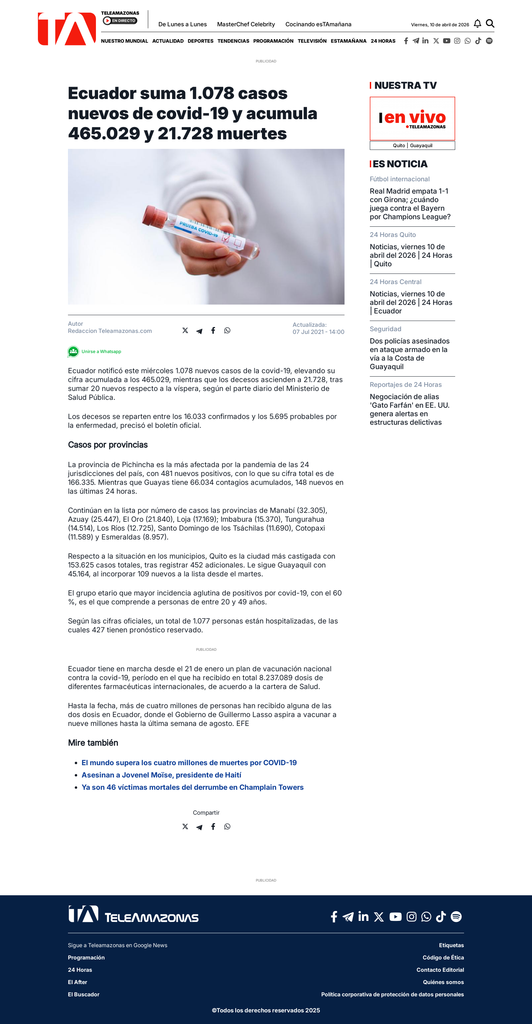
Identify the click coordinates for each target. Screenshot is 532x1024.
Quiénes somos (443, 982)
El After (77, 982)
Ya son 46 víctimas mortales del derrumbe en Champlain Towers (193, 787)
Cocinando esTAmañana (318, 24)
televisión (312, 41)
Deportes (200, 41)
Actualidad (168, 41)
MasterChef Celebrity (246, 24)
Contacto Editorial (440, 969)
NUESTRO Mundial (124, 41)
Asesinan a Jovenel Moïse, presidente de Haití (161, 775)
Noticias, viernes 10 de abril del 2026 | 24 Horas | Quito (411, 255)
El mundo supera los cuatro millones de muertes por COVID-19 (189, 762)
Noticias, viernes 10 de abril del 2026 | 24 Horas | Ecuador (411, 302)
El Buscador (83, 994)
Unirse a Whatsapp (96, 351)
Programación (273, 41)
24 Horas (383, 41)
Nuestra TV (405, 85)
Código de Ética (443, 957)
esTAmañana (349, 41)
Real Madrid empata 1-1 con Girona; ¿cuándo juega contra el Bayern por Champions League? (410, 204)
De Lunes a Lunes (182, 24)
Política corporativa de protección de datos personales (392, 994)
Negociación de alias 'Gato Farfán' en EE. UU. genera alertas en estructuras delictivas (410, 409)
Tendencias (233, 41)
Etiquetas (451, 945)
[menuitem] (124, 41)
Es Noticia (400, 164)
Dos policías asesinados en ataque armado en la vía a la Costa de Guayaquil (410, 354)
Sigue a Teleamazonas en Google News (117, 945)
